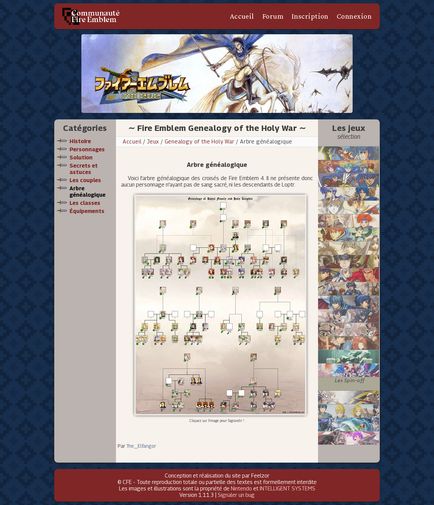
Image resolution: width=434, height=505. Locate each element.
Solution (81, 157)
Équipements (87, 211)
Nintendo (241, 488)
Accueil (242, 16)
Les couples (85, 180)
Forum (272, 16)
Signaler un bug (236, 495)
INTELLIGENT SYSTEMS (287, 488)
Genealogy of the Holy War (200, 141)
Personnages (87, 149)
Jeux (153, 141)
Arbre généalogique (87, 191)
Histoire (80, 141)
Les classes (85, 203)
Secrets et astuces (84, 168)
